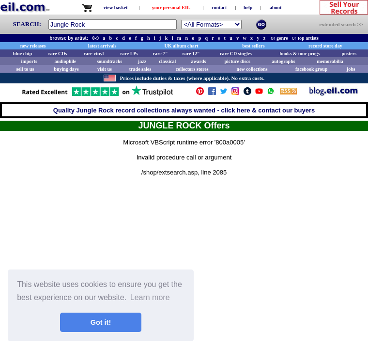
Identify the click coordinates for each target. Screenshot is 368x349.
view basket (116, 7)
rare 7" (160, 53)
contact (219, 7)
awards (198, 61)
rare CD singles (236, 53)
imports (29, 61)
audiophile (66, 61)
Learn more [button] (150, 297)
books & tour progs (299, 53)
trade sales (140, 69)
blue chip (22, 53)
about (275, 7)
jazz (142, 61)
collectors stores (192, 69)
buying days (66, 69)
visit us (104, 69)
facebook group (311, 69)
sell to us (25, 69)
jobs (351, 69)
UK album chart (182, 45)
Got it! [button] (101, 322)
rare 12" (190, 53)
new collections (252, 69)
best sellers (253, 45)
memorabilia (330, 61)
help (248, 7)
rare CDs (57, 53)
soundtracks (109, 61)
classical (167, 61)
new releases (33, 45)
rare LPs (129, 53)
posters (348, 53)
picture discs (237, 61)
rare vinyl (94, 53)
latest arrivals (102, 45)
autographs (283, 61)
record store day (325, 45)
